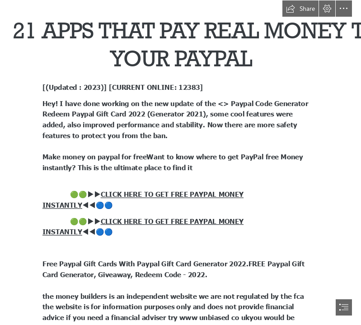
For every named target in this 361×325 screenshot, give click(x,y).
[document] (180, 162)
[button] (300, 8)
